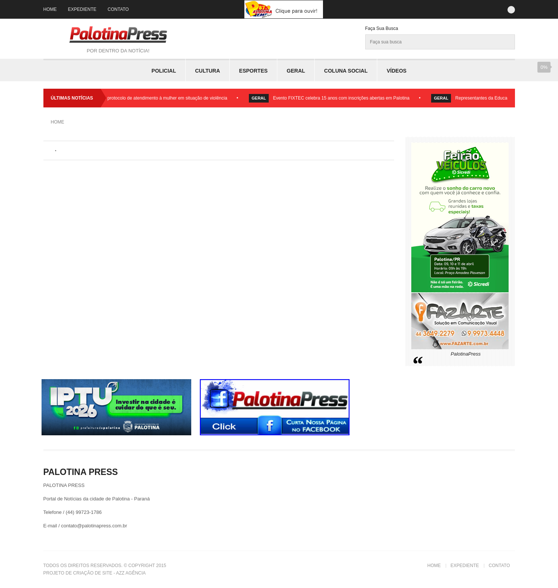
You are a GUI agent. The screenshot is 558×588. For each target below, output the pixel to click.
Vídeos (396, 71)
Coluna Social (346, 71)
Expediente (82, 9)
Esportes (253, 71)
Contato (118, 9)
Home (50, 9)
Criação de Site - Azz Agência (109, 573)
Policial (164, 71)
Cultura (207, 71)
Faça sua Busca (381, 28)
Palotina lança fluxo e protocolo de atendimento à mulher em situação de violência (148, 98)
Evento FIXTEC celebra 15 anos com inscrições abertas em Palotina (343, 98)
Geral (296, 71)
